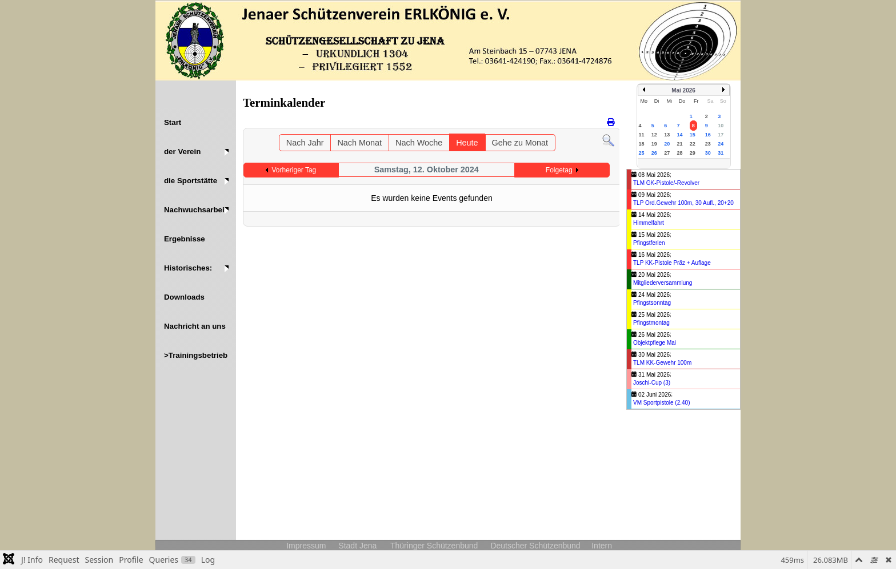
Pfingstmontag (651, 323)
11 (642, 135)
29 (692, 153)
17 (720, 135)
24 (720, 144)
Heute (467, 142)
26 (654, 153)
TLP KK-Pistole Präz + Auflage (672, 263)
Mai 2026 (683, 90)
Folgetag (559, 170)
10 (720, 125)
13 (667, 135)
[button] (195, 151)
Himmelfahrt (648, 223)
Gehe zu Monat (520, 142)
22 (692, 144)
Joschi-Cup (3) (651, 383)
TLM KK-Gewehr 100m (662, 363)
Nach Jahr (305, 142)
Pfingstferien (649, 243)
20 (667, 144)
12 (654, 135)
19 (654, 144)
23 (708, 144)
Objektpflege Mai (654, 343)
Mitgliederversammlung (662, 283)
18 (642, 144)
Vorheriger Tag (293, 170)
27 (667, 153)
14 (679, 135)
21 (679, 144)
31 (720, 153)
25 (642, 153)
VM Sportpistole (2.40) (661, 402)
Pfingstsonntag (652, 303)
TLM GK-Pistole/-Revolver (666, 183)
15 (692, 135)
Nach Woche (418, 142)
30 (708, 153)
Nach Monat (359, 142)
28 (679, 153)
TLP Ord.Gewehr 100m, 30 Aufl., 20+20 (683, 203)
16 (708, 135)
